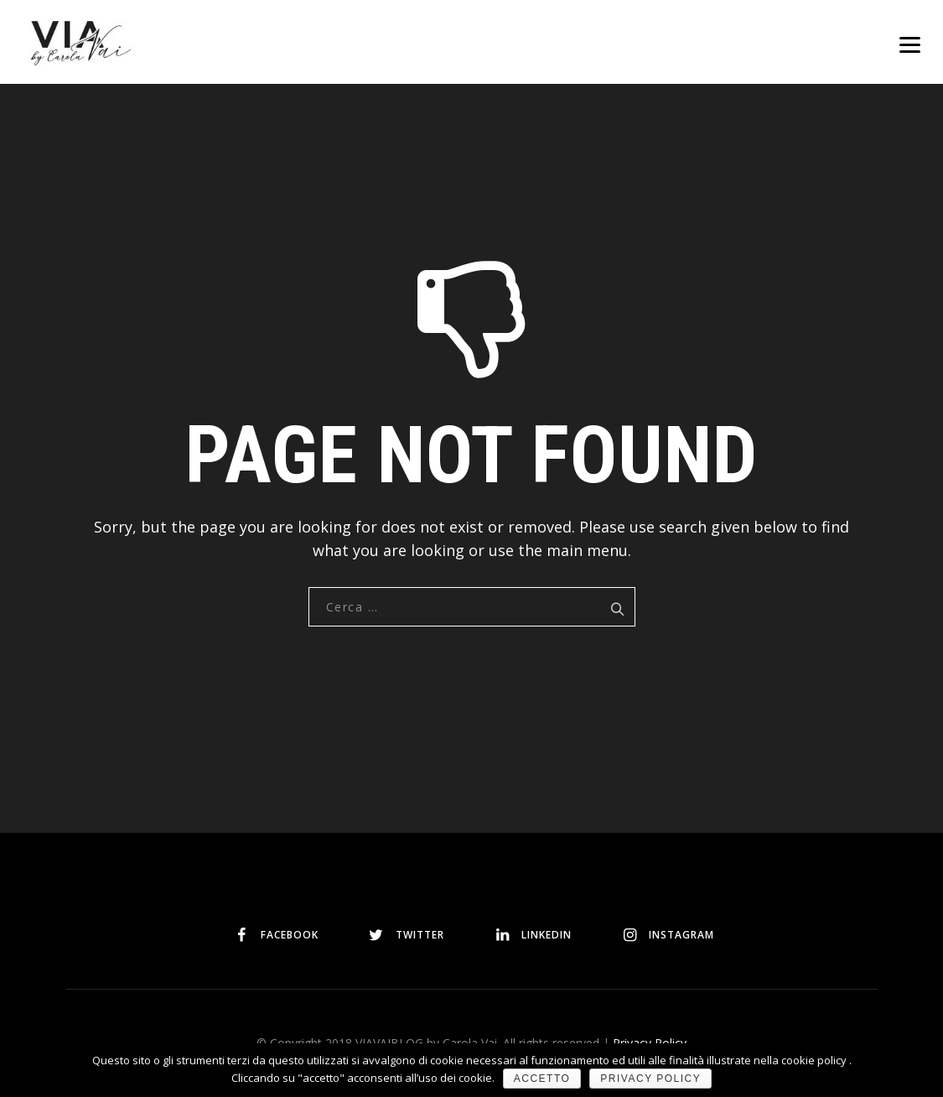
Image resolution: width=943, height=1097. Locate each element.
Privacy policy (650, 1078)
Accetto (542, 1078)
